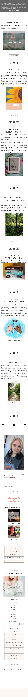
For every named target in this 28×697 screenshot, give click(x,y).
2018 (14, 616)
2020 (13, 612)
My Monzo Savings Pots (14, 573)
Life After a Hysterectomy (14, 652)
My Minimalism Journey (13, 557)
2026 (14, 602)
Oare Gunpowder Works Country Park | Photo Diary (14, 200)
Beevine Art (18, 340)
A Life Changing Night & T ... (14, 507)
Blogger (17, 628)
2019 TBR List (14, 539)
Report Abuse (14, 664)
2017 (14, 618)
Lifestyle (12, 551)
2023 (14, 607)
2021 (14, 611)
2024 (13, 605)
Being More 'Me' (14, 648)
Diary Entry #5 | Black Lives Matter (14, 302)
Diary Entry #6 (14, 22)
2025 (14, 603)
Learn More (12, 10)
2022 (13, 609)
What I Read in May (14, 257)
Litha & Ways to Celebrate (14, 72)
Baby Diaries (14, 655)
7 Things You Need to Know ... (14, 523)
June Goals (14, 362)
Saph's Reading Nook (13, 561)
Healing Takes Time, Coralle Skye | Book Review (14, 133)
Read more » (14, 55)
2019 (14, 614)
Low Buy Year (13, 554)
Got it (17, 10)
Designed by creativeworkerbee (14, 694)
